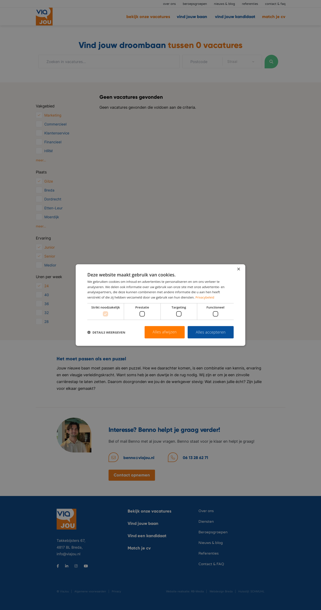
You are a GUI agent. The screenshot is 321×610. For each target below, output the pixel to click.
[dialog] (160, 305)
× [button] (238, 269)
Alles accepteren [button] (211, 332)
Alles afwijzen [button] (165, 331)
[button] (106, 332)
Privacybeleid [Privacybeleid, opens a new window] (205, 297)
